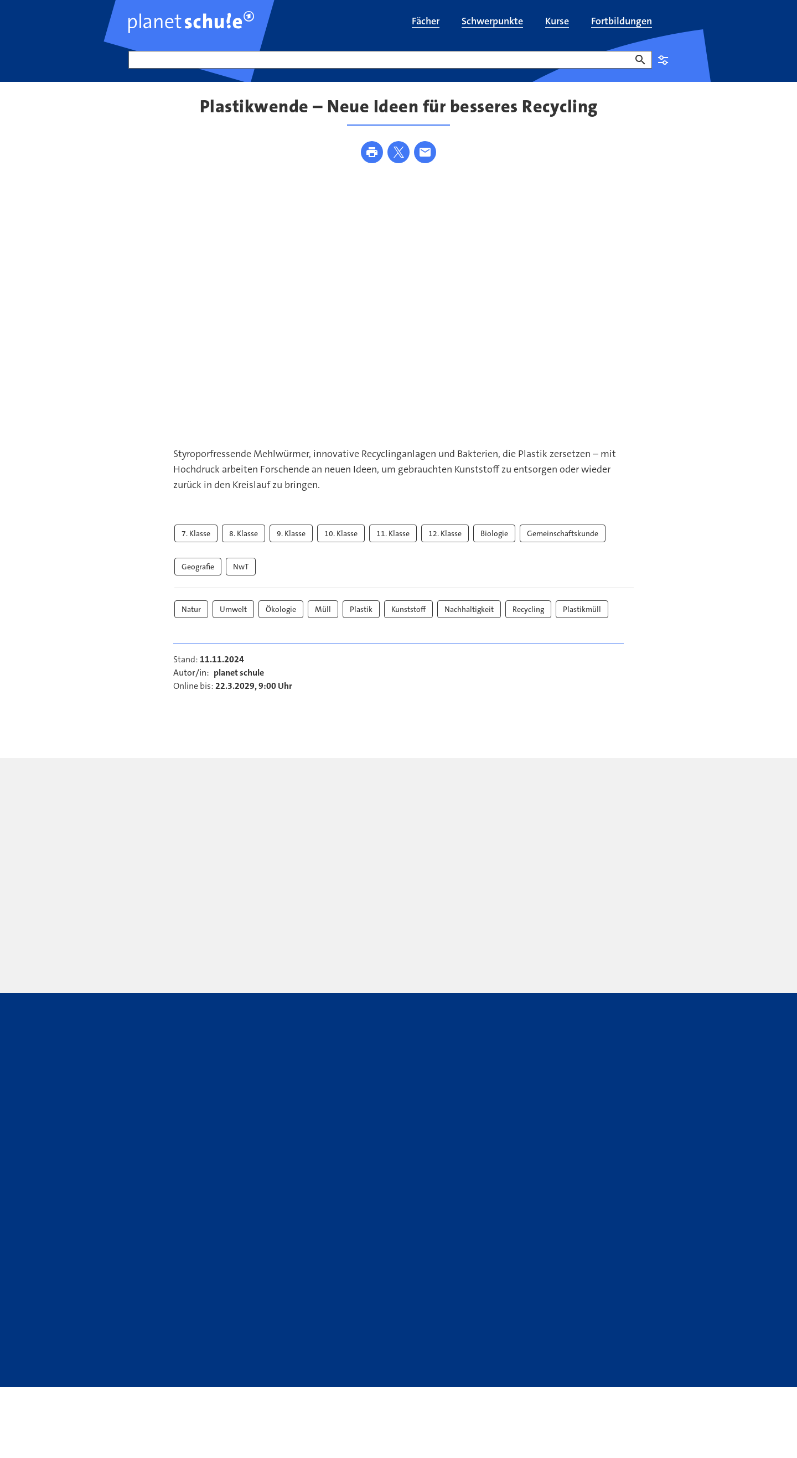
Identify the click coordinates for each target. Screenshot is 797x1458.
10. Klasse (341, 543)
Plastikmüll (582, 619)
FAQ (136, 1316)
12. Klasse (445, 543)
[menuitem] (425, 22)
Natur (191, 619)
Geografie (198, 577)
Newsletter (251, 1316)
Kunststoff (408, 619)
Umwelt (233, 619)
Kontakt (187, 1316)
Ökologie (281, 619)
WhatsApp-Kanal (539, 1316)
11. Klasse (393, 543)
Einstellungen (663, 60)
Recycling (528, 619)
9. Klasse (291, 543)
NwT (241, 577)
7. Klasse (196, 543)
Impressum (207, 1361)
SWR (615, 1361)
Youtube (322, 1316)
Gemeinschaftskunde (562, 543)
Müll (323, 619)
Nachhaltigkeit (469, 619)
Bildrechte (256, 1361)
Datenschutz (152, 1361)
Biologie (494, 543)
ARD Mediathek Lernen (422, 1316)
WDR (637, 1361)
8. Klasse (243, 543)
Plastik (361, 619)
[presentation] (301, 875)
